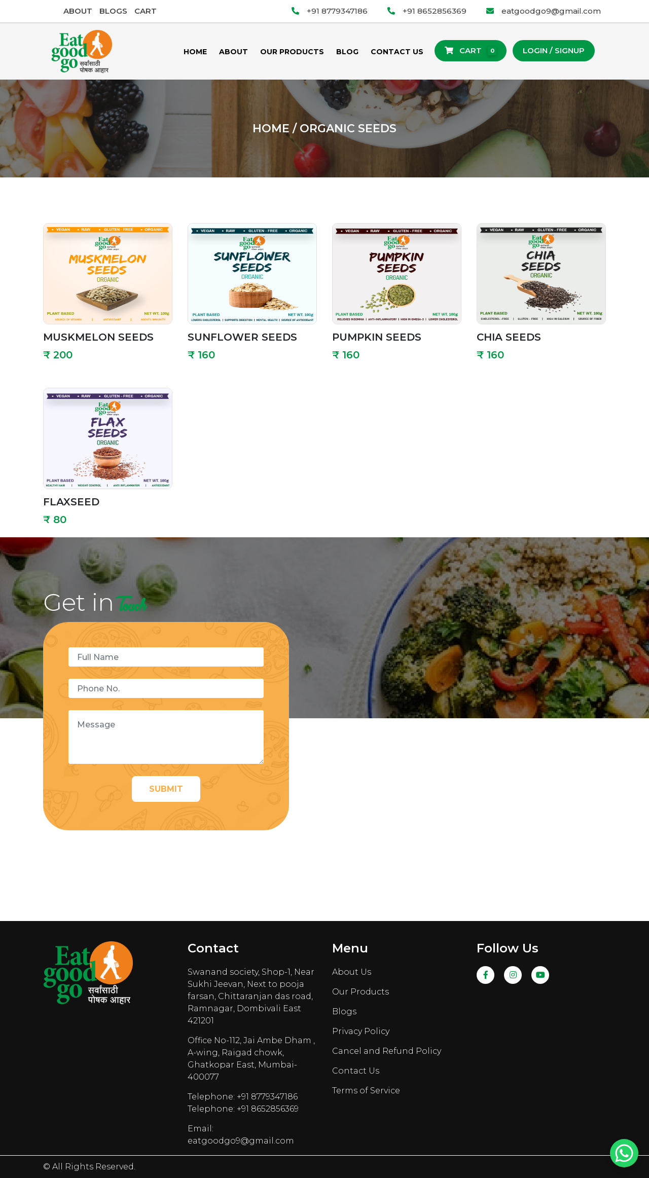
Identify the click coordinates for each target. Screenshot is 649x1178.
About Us (351, 972)
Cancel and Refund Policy (386, 1051)
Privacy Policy (360, 1031)
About (77, 11)
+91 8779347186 (330, 11)
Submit (166, 789)
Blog (347, 51)
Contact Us (397, 51)
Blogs (113, 11)
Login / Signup (554, 50)
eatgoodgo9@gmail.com (543, 11)
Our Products (292, 51)
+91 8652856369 (426, 11)
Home (195, 51)
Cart (145, 11)
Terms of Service (366, 1090)
